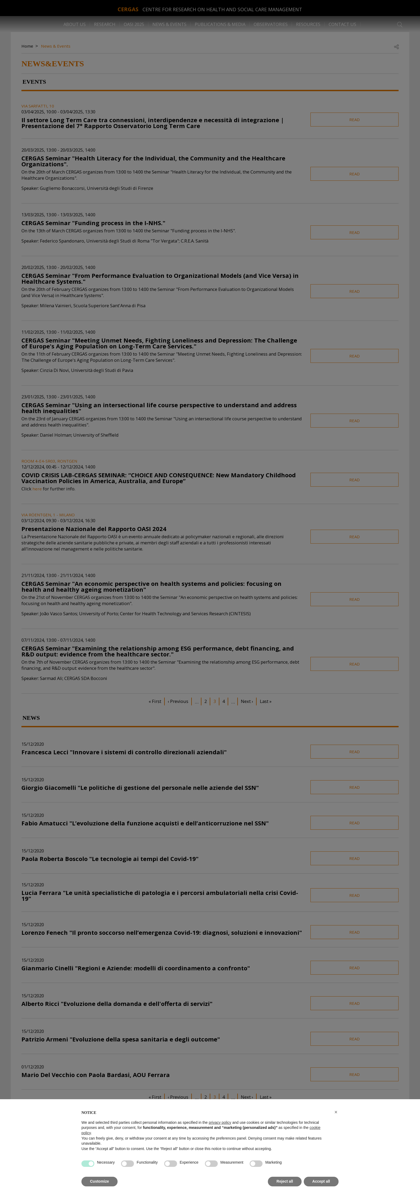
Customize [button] (99, 1181)
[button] (336, 1112)
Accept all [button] (321, 1181)
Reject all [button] (284, 1181)
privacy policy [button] (220, 1122)
